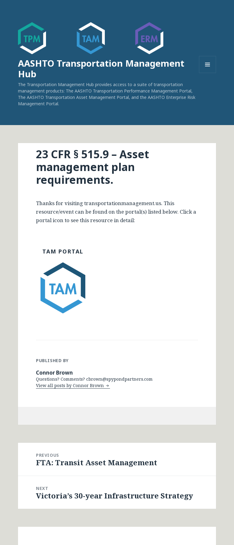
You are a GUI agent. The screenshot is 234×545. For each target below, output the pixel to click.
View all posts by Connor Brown (70, 385)
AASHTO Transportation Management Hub (101, 68)
